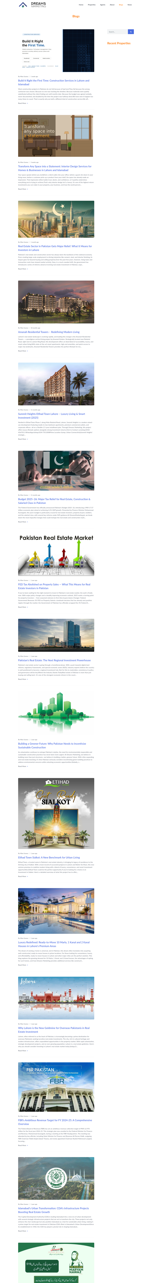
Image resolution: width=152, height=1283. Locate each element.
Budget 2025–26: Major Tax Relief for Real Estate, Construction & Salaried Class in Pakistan (54, 501)
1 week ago (34, 76)
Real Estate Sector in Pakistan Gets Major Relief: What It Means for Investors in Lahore (55, 248)
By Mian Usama (23, 76)
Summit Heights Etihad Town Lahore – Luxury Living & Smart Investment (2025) (51, 416)
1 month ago (35, 243)
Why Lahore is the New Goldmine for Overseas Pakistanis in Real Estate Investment (54, 1030)
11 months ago (35, 410)
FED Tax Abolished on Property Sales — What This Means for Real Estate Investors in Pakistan (54, 586)
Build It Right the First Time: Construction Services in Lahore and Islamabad (53, 82)
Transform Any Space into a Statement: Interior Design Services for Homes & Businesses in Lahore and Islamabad (54, 168)
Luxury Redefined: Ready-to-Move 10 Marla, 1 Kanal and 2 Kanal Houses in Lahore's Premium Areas (54, 944)
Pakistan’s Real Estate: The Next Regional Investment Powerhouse (54, 660)
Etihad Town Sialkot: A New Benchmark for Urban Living (49, 857)
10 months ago (35, 328)
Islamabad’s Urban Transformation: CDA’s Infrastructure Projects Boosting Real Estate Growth (53, 1210)
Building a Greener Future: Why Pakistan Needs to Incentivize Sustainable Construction (52, 746)
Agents (102, 5)
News (130, 5)
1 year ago (34, 581)
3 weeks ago (35, 163)
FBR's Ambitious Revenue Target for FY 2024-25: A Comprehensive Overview (55, 1122)
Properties (91, 5)
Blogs (121, 5)
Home (81, 5)
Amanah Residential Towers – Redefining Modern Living (49, 332)
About (112, 5)
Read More (23, 103)
